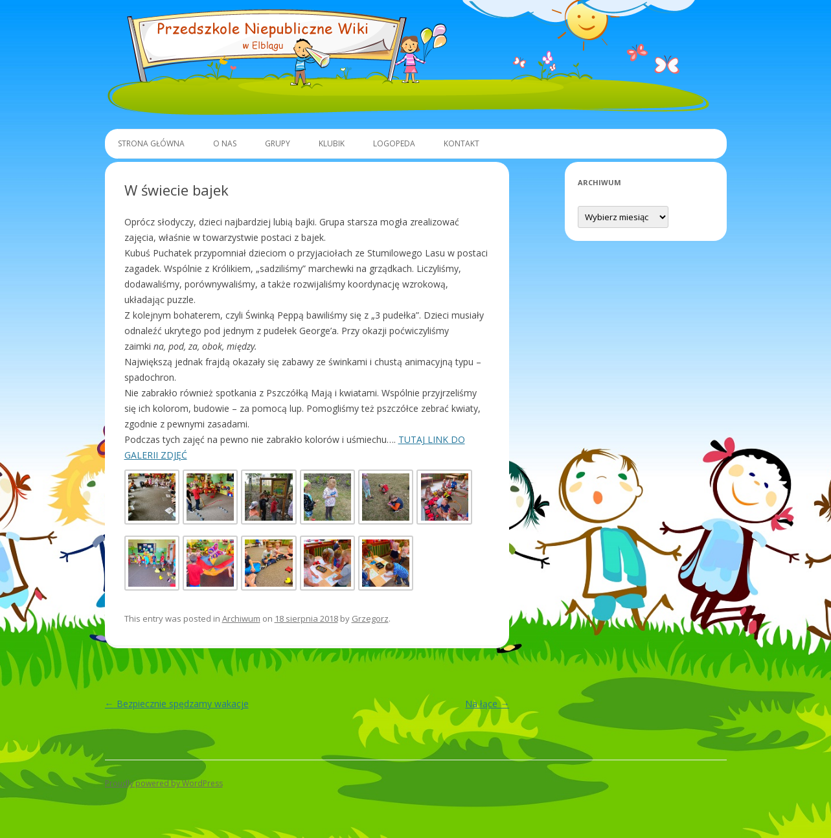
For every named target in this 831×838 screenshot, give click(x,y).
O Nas (224, 143)
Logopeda (394, 143)
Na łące (487, 703)
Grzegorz (370, 618)
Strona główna (151, 143)
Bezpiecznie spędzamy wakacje (177, 703)
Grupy (277, 143)
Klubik (332, 143)
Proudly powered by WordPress (164, 783)
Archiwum (241, 618)
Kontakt (461, 143)
